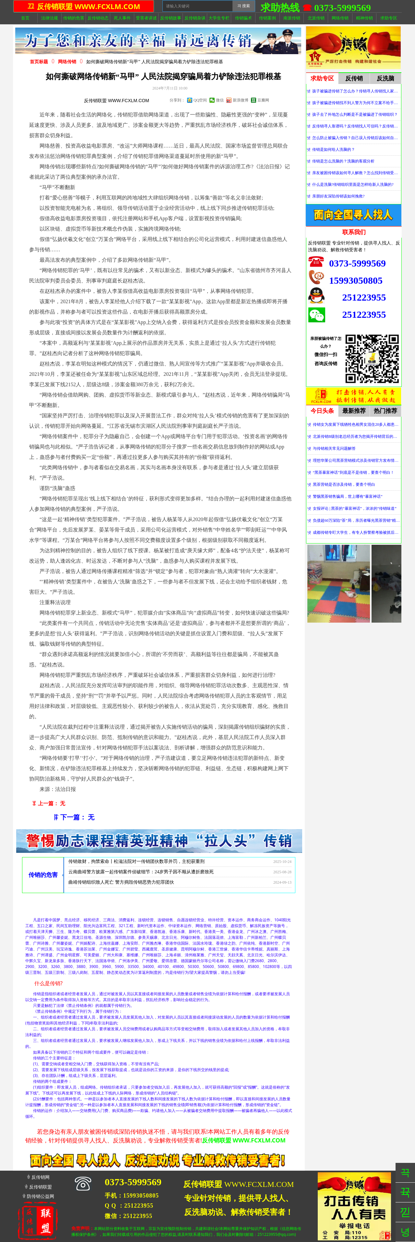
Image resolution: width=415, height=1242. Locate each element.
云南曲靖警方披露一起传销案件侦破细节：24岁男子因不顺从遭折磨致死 (141, 873)
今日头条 (322, 411)
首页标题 (39, 61)
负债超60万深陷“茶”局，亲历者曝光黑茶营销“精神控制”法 (357, 520)
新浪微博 (240, 100)
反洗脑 (385, 78)
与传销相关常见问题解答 (334, 448)
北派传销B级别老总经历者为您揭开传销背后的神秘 (357, 436)
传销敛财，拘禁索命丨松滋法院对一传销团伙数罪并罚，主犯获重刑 (136, 863)
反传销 (354, 78)
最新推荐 (354, 411)
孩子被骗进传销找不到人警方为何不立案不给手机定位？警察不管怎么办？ (356, 103)
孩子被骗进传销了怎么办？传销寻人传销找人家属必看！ (356, 91)
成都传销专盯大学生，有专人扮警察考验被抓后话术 (357, 532)
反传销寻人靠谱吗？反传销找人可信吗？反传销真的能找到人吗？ (356, 126)
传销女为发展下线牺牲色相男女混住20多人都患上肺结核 (357, 424)
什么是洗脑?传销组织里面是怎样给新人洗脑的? (353, 184)
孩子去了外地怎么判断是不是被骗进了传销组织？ (355, 114)
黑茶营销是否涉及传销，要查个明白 (344, 484)
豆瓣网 (263, 100)
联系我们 (354, 232)
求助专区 (322, 78)
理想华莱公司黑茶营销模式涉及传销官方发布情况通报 (357, 460)
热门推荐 (385, 411)
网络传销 (67, 61)
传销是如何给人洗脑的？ (333, 149)
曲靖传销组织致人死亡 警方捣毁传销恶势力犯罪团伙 (121, 884)
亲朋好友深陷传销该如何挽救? (338, 196)
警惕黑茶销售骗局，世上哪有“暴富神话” (348, 496)
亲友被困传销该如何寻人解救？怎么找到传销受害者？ (356, 173)
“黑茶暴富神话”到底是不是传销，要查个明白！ (353, 472)
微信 (220, 100)
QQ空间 (200, 100)
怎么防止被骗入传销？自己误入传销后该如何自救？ (356, 138)
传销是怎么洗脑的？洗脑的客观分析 (343, 161)
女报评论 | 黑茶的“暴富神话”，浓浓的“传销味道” (355, 508)
